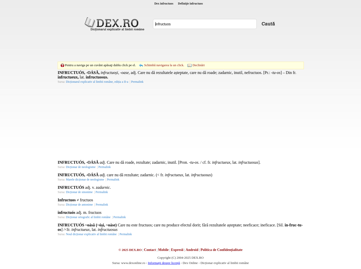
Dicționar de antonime (79, 204)
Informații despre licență (164, 263)
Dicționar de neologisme (81, 167)
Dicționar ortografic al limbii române (88, 217)
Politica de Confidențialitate (221, 250)
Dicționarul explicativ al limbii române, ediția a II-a (97, 81)
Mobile (163, 250)
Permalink (137, 81)
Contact (150, 250)
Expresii (177, 250)
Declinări (199, 65)
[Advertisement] (180, 46)
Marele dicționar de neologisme (85, 179)
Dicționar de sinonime (79, 192)
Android (192, 250)
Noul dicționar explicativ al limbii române (91, 234)
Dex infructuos (163, 3)
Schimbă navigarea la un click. (164, 65)
